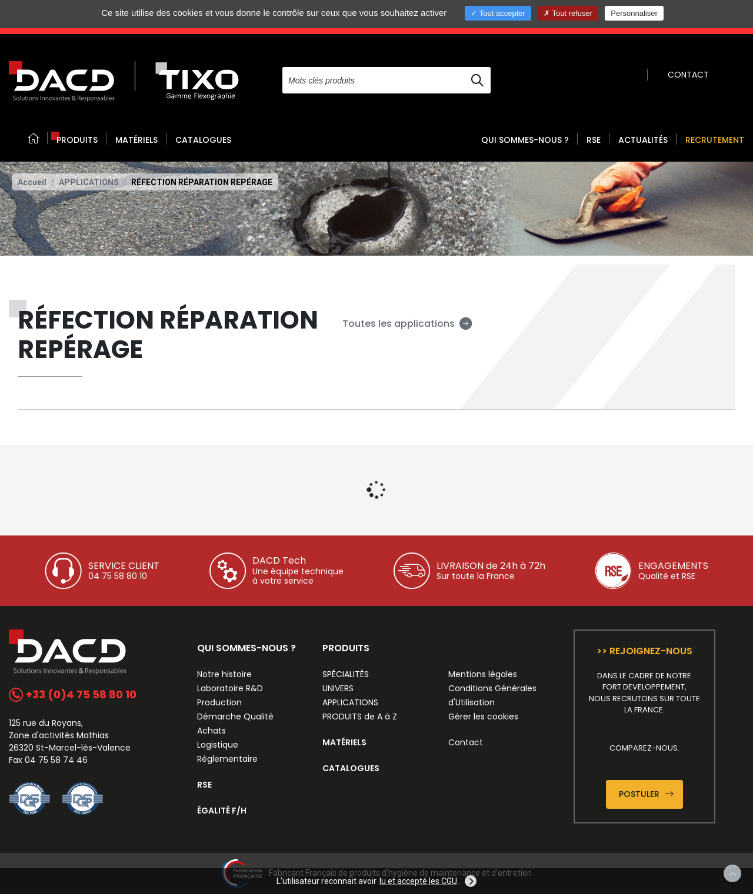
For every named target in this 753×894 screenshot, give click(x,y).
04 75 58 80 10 (117, 576)
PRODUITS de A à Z (359, 716)
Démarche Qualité (235, 716)
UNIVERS (338, 688)
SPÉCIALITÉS (345, 674)
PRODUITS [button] (77, 140)
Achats (211, 730)
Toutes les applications (407, 323)
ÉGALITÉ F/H (221, 810)
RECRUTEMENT (714, 140)
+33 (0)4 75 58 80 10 (72, 694)
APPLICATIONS (89, 182)
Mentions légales (482, 674)
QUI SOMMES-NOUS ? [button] (525, 140)
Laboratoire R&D (230, 688)
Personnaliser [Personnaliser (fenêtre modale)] (634, 13)
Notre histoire (224, 674)
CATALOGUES (203, 140)
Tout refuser (568, 13)
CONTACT (688, 75)
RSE (594, 140)
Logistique (217, 745)
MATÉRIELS (136, 140)
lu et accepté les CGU (418, 881)
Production (219, 702)
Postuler (646, 794)
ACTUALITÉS (643, 140)
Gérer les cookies (483, 716)
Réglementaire (227, 759)
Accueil (32, 182)
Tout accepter (498, 13)
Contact (465, 742)
